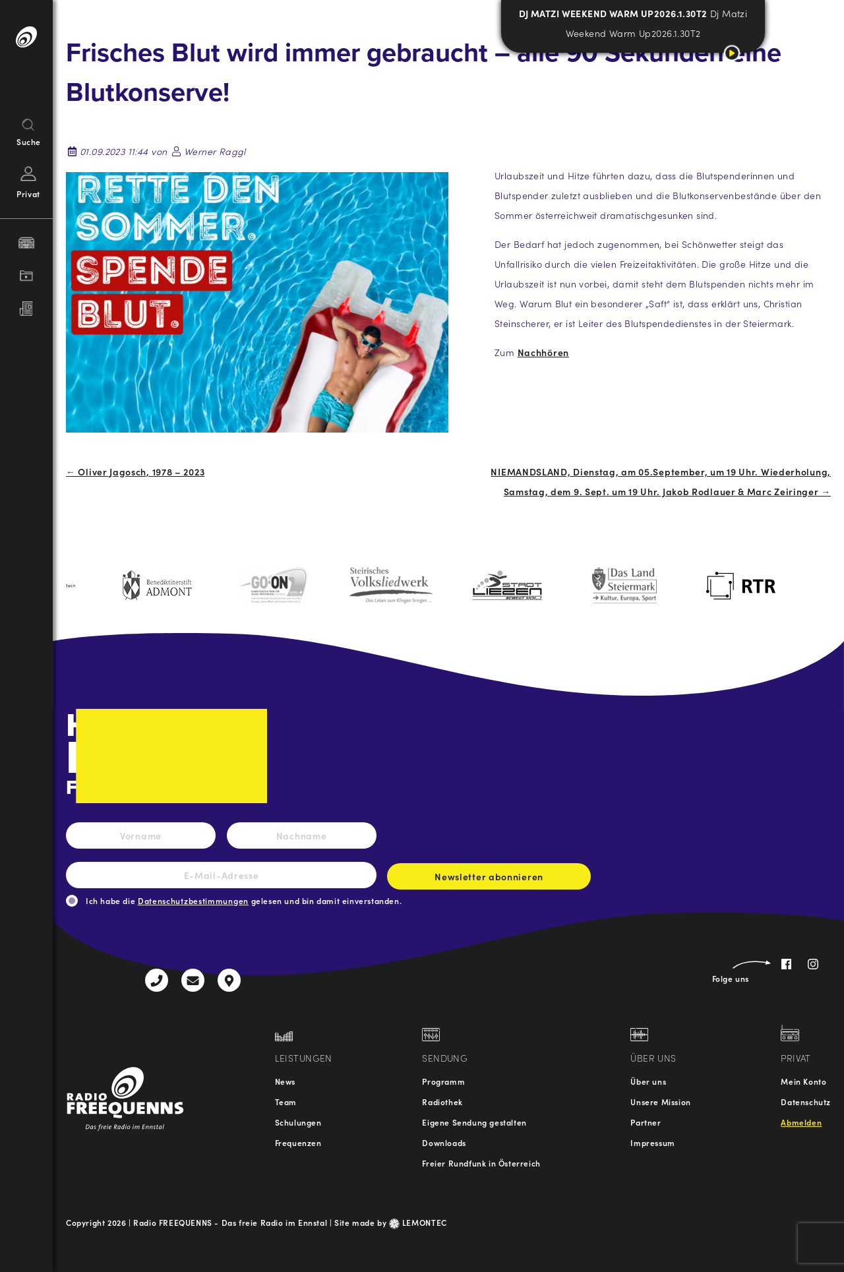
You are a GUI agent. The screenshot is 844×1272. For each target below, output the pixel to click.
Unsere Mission (660, 1101)
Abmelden (801, 1122)
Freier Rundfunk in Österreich (481, 1162)
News (285, 1081)
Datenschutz (806, 1101)
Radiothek (442, 1101)
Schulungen (298, 1122)
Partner (645, 1122)
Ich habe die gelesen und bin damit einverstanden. (244, 900)
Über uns (648, 1081)
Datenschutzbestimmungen (193, 900)
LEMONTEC (418, 1222)
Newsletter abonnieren (489, 880)
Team (286, 1101)
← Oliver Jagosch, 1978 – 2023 (135, 471)
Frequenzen (298, 1142)
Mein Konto (803, 1081)
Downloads (444, 1142)
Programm (443, 1081)
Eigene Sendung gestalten (474, 1122)
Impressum (652, 1142)
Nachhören (543, 352)
